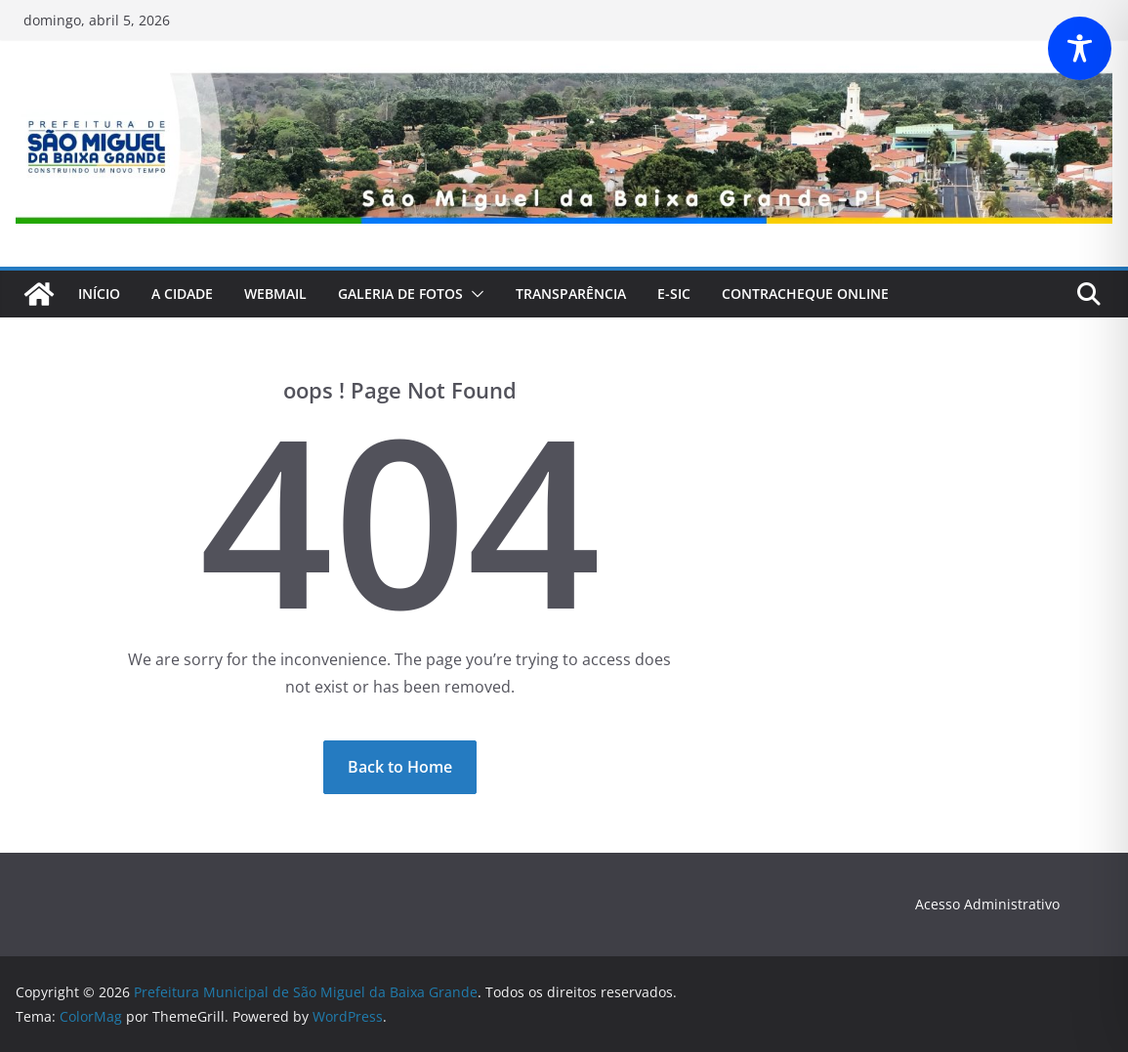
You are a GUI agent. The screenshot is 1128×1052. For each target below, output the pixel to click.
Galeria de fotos (400, 293)
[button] (473, 294)
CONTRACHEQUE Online (805, 293)
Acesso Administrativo (987, 904)
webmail (275, 293)
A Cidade (182, 293)
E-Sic (673, 293)
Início (99, 293)
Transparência (571, 293)
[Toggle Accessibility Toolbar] (1079, 48)
